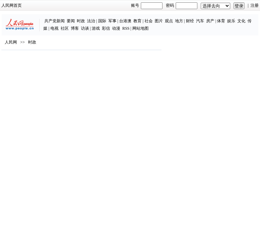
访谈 (85, 28)
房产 (210, 21)
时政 (81, 21)
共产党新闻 (54, 21)
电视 (54, 28)
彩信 (106, 28)
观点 (169, 21)
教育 (137, 21)
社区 (65, 28)
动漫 (116, 28)
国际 (102, 21)
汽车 (200, 21)
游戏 (96, 28)
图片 (159, 21)
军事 (112, 21)
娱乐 (231, 21)
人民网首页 (11, 5)
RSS (125, 28)
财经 (190, 21)
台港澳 (125, 21)
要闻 (71, 21)
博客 (75, 28)
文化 (241, 21)
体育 (221, 21)
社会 (149, 21)
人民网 (11, 42)
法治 (91, 21)
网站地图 (140, 28)
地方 (179, 21)
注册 (255, 5)
